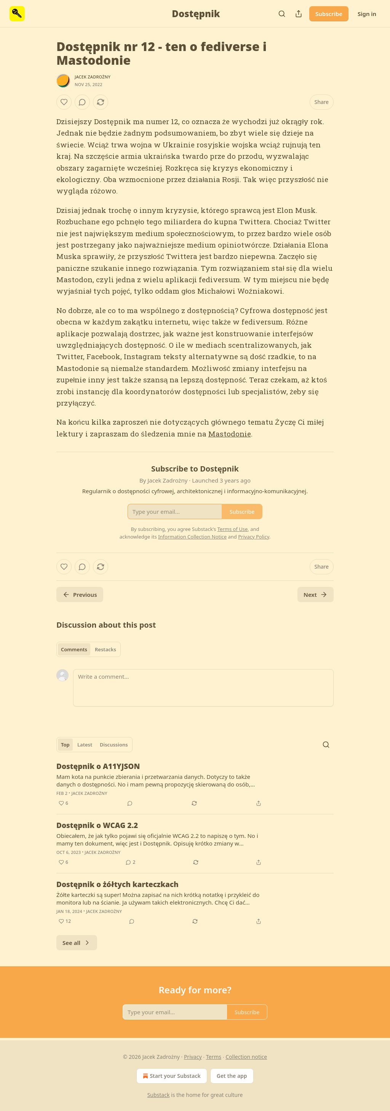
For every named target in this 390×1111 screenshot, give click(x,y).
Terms (213, 1056)
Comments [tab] (74, 649)
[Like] (64, 102)
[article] (195, 784)
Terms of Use (232, 529)
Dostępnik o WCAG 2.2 (97, 825)
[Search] (281, 13)
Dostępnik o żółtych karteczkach (117, 884)
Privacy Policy (253, 536)
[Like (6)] (63, 803)
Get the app (232, 1075)
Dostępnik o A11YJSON (98, 766)
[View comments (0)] (82, 102)
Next (316, 594)
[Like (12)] (64, 921)
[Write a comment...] (203, 688)
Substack (158, 1094)
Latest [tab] (84, 744)
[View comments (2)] (130, 862)
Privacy (193, 1056)
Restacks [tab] (105, 649)
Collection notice (246, 1056)
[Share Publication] (298, 13)
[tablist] (88, 649)
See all (76, 942)
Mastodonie (229, 433)
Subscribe (328, 14)
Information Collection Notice (192, 536)
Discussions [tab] (114, 744)
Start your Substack (170, 1076)
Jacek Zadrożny (92, 77)
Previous (79, 594)
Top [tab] (65, 744)
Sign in (367, 14)
